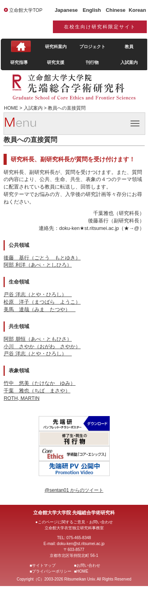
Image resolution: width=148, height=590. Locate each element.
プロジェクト (92, 46)
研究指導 (19, 62)
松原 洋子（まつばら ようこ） (42, 302)
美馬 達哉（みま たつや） (39, 309)
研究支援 (55, 62)
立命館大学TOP (25, 10)
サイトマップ (44, 565)
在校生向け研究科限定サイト (100, 27)
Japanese (66, 10)
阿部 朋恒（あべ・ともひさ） (38, 339)
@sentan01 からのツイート (74, 490)
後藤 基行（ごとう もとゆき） (42, 258)
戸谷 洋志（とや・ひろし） (38, 294)
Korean (137, 10)
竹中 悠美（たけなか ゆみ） (39, 383)
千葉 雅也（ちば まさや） (37, 391)
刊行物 (92, 62)
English (91, 10)
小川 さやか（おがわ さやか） (42, 346)
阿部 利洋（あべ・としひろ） (38, 265)
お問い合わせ (88, 565)
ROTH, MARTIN (21, 398)
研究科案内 (56, 46)
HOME (82, 571)
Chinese (116, 10)
